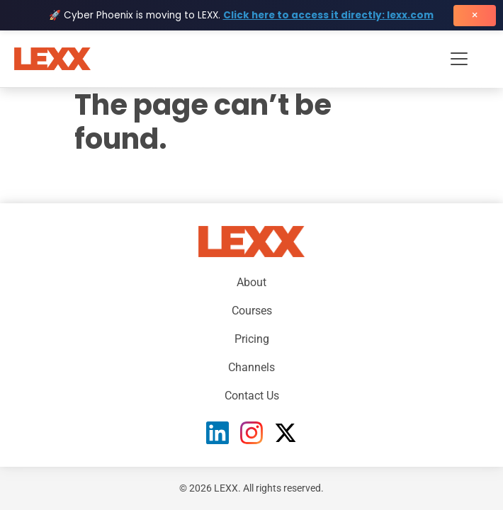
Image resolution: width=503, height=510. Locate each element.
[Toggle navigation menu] (459, 59)
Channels (251, 367)
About (251, 282)
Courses (252, 310)
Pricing (251, 339)
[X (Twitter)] (285, 432)
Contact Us (252, 395)
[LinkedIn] (217, 432)
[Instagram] (251, 432)
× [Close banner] (474, 15)
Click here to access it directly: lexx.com (328, 15)
